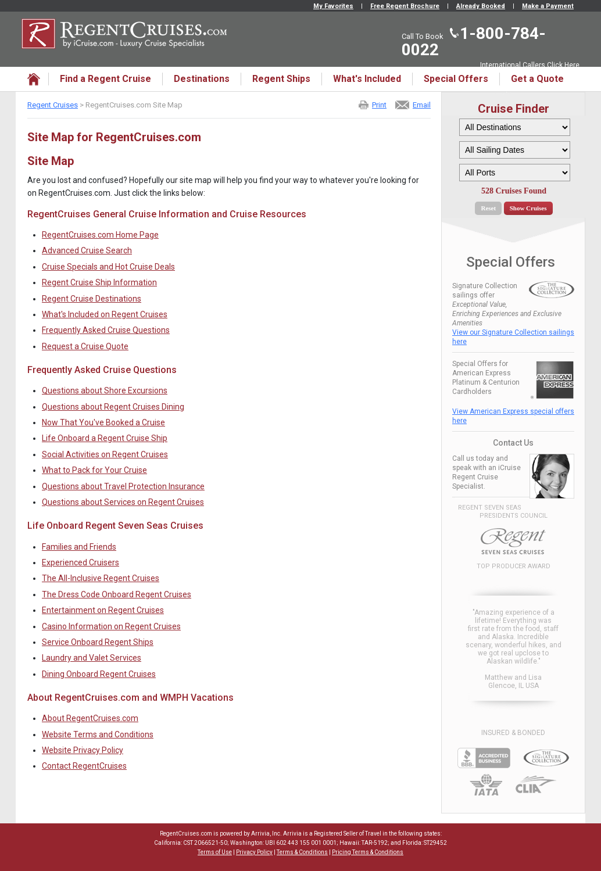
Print (379, 105)
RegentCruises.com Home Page (100, 234)
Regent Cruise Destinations (91, 298)
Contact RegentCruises (84, 765)
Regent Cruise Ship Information (99, 282)
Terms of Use (215, 852)
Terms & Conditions (302, 852)
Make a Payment (548, 6)
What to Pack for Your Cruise (94, 470)
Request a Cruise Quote (85, 346)
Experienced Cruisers (80, 562)
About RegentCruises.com (90, 718)
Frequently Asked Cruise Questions (106, 330)
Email (422, 105)
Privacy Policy (254, 852)
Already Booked (480, 6)
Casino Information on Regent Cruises (111, 626)
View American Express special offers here (513, 416)
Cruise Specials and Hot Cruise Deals (108, 266)
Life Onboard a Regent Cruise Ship (104, 438)
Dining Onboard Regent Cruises (99, 674)
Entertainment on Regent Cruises (103, 610)
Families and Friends (79, 546)
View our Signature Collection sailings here (513, 337)
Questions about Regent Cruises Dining (113, 406)
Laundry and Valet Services (91, 657)
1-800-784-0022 (474, 41)
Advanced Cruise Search (87, 250)
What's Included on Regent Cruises (104, 314)
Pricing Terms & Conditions (367, 852)
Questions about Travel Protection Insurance (123, 486)
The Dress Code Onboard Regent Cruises (116, 594)
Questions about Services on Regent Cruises (123, 502)
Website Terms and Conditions (97, 734)
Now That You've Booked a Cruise (103, 422)
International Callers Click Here (529, 65)
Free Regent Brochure (404, 6)
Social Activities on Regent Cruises (105, 454)
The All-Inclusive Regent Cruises (100, 578)
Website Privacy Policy (82, 750)
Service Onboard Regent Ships (97, 642)
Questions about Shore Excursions (104, 390)
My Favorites (333, 6)
